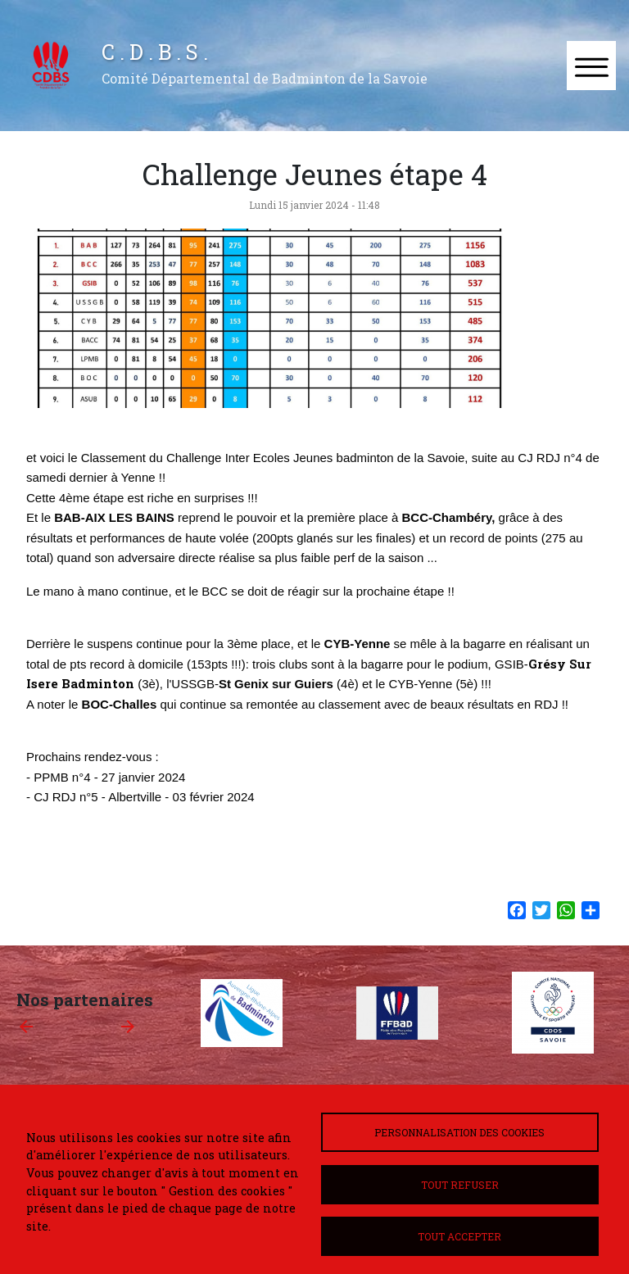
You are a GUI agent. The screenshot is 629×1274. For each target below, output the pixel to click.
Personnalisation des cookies (459, 1132)
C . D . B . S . (155, 52)
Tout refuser (460, 1184)
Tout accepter (459, 1236)
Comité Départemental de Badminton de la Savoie (265, 78)
